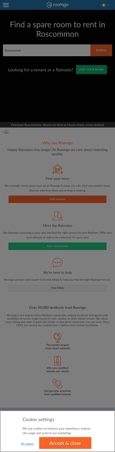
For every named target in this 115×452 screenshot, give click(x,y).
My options (27, 444)
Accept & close (65, 443)
